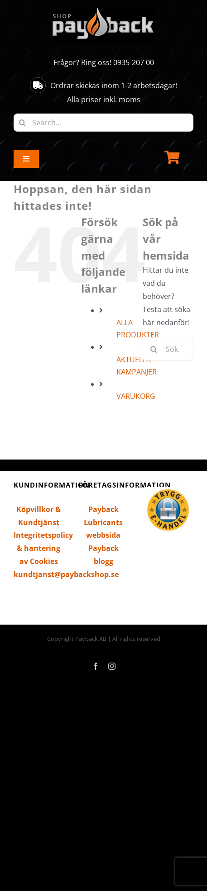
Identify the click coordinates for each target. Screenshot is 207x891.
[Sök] (23, 123)
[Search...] (103, 123)
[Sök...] (168, 349)
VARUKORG (135, 396)
